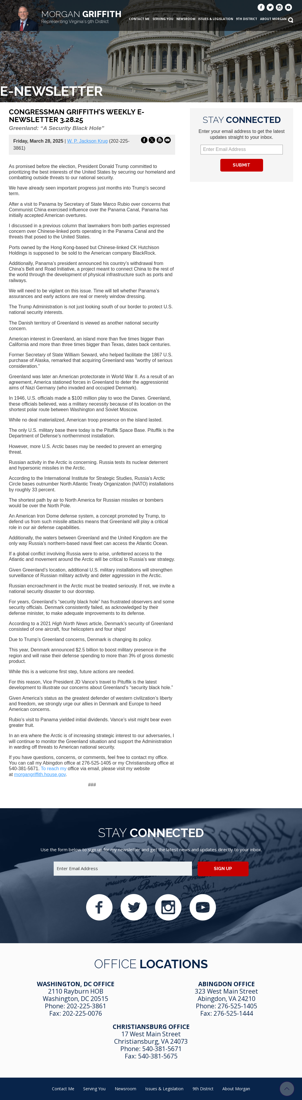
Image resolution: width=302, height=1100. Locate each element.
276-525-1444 (233, 1013)
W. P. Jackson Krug (87, 141)
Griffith (81, 16)
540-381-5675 (158, 1056)
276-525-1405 (237, 1006)
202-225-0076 (82, 1013)
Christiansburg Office (151, 1026)
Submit (241, 165)
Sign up (223, 868)
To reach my (54, 768)
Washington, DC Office (75, 984)
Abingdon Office (226, 984)
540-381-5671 (162, 1049)
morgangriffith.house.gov (40, 774)
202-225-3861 (86, 1006)
